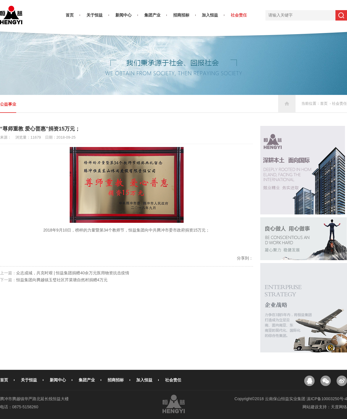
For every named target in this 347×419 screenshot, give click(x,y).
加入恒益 (210, 15)
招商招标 (181, 15)
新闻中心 (123, 15)
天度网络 (339, 407)
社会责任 (239, 15)
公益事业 (8, 104)
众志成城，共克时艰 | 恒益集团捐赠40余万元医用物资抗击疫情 (72, 273)
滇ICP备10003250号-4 (327, 398)
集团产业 (152, 15)
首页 (70, 15)
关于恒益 (94, 15)
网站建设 (310, 407)
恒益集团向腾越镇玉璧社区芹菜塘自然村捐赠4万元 (62, 280)
